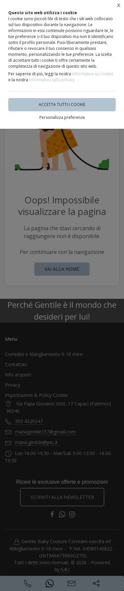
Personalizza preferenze (62, 117)
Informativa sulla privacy (52, 80)
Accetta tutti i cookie (62, 104)
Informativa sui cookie (92, 74)
